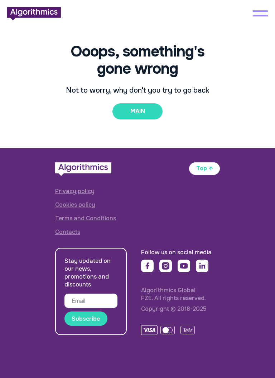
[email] (90, 301)
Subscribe (86, 319)
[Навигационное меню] (260, 13)
